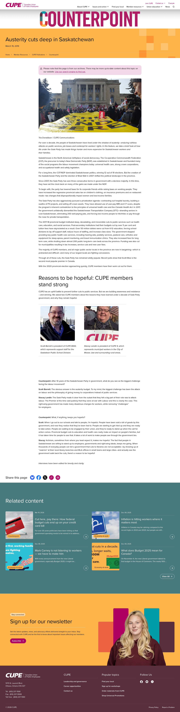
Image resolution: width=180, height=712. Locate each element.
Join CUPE (149, 3)
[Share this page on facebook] (38, 478)
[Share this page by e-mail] (58, 478)
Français (171, 3)
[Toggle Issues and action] (101, 7)
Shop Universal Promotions (113, 695)
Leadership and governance (75, 681)
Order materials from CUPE (113, 691)
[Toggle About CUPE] (83, 7)
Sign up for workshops (111, 686)
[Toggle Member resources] (135, 7)
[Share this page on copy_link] (51, 478)
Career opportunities (72, 686)
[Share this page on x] (45, 478)
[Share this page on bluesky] (32, 478)
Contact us (68, 691)
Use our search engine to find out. (70, 71)
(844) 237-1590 (19, 697)
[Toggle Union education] (155, 7)
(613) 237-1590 (15, 691)
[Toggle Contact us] (161, 3)
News (167, 6)
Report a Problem (168, 707)
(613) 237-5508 (16, 694)
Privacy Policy (153, 707)
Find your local (118, 6)
